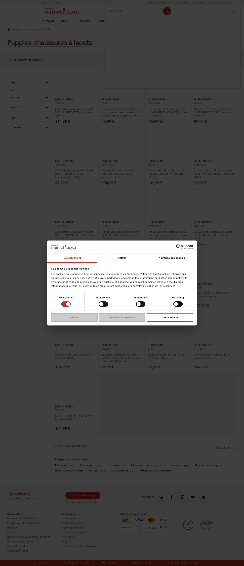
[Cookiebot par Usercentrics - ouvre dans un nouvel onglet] (178, 246)
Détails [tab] (122, 257)
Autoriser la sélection (122, 317)
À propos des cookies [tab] (172, 257)
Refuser (74, 317)
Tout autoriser (170, 317)
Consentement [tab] (72, 257)
